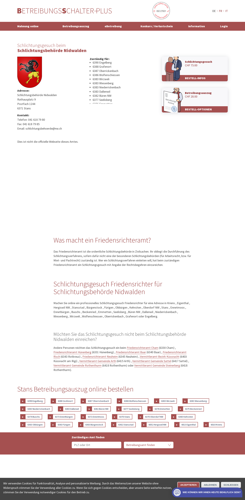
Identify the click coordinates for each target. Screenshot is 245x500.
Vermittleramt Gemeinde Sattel (151, 361)
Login (224, 26)
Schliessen (231, 485)
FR (220, 11)
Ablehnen (210, 485)
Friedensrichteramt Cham (142, 348)
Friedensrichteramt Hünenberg (72, 352)
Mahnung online (28, 26)
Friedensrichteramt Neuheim (100, 356)
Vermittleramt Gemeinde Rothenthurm (77, 365)
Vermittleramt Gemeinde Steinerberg (157, 365)
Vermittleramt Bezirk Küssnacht (159, 356)
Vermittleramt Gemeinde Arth (97, 361)
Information (196, 26)
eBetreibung (113, 26)
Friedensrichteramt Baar (131, 352)
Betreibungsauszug (76, 26)
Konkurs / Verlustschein (157, 26)
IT (226, 11)
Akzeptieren (188, 485)
